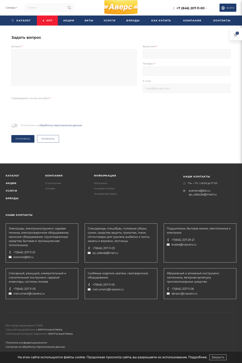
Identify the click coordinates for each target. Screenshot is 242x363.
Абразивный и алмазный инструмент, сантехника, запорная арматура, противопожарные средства (193, 277)
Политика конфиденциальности (26, 342)
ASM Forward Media (50, 329)
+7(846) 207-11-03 (103, 248)
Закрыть (217, 357)
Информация (105, 175)
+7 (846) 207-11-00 (190, 8)
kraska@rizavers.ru (183, 244)
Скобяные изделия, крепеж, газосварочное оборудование (118, 275)
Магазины (100, 183)
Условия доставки (105, 193)
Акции (11, 183)
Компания (54, 175)
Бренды (12, 198)
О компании (53, 183)
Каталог (12, 175)
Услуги (11, 190)
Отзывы (50, 188)
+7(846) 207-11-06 (182, 289)
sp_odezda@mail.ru (203, 194)
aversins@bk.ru (199, 190)
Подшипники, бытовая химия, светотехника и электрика (199, 230)
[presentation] (40, 111)
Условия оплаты (104, 188)
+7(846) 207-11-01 (24, 252)
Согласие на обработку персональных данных (35, 346)
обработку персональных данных (60, 125)
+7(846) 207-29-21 (182, 240)
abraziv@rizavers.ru (184, 293)
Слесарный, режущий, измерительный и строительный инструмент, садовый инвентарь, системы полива (37, 277)
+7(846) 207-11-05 (24, 289)
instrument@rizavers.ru (29, 293)
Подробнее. (197, 357)
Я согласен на (51, 125)
